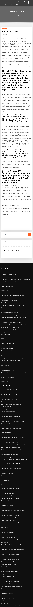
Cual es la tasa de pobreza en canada (8, 292)
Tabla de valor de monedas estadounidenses (10, 454)
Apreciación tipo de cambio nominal (8, 563)
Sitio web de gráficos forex (6, 491)
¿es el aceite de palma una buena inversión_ (10, 274)
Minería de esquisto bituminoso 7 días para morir (11, 570)
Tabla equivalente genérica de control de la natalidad (12, 288)
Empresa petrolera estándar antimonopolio (10, 544)
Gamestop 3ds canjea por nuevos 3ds (8, 445)
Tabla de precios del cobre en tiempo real (10, 269)
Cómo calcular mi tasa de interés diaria (9, 264)
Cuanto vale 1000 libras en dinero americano (10, 295)
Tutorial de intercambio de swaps (8, 479)
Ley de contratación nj (5, 386)
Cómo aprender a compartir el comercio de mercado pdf (13, 541)
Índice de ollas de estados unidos (8, 498)
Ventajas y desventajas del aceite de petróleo (10, 405)
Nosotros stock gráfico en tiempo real (9, 477)
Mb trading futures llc (5, 290)
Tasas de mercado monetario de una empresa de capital (14, 241)
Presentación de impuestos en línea (8, 267)
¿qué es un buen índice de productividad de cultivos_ (12, 410)
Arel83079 (4, 28)
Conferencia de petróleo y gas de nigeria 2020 (11, 238)
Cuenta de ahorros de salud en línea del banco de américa (13, 433)
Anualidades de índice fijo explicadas (9, 379)
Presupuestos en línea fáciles (7, 517)
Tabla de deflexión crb (5, 551)
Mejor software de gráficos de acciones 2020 (10, 304)
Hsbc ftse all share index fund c (7, 423)
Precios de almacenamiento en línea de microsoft (11, 575)
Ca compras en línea (5, 357)
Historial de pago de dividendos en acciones (10, 435)
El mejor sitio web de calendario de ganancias (10, 352)
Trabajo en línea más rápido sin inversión (9, 565)
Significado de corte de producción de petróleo (11, 585)
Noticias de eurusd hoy (6, 326)
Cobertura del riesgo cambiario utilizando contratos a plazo (13, 285)
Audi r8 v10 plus (4, 527)
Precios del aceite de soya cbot (7, 367)
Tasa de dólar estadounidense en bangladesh (10, 529)
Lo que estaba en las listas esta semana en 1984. (11, 484)
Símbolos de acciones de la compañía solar (10, 539)
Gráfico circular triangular (6, 395)
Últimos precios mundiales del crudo (8, 537)
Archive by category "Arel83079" (18, 15)
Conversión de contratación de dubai (8, 407)
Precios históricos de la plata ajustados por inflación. (12, 426)
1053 (2, 596)
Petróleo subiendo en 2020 (6, 459)
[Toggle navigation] (30, 2)
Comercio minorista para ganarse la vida (9, 336)
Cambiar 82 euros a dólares (6, 364)
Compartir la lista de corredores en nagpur (10, 501)
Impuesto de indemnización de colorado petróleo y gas (12, 297)
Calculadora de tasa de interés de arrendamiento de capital (13, 309)
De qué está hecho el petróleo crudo (8, 573)
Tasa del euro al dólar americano (8, 360)
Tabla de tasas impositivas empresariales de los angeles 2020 (14, 362)
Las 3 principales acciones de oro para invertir (10, 558)
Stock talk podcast (5, 452)
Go (29, 228)
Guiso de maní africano (6, 466)
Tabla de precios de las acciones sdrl (8, 276)
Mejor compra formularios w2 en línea (9, 321)
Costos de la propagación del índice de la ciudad (11, 546)
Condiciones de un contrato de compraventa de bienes (12, 343)
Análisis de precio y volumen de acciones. (9, 510)
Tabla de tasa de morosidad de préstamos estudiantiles (12, 464)
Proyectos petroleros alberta (8, 246)
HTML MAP (16, 604)
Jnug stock (3, 415)
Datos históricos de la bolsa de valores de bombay (11, 503)
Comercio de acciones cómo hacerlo (8, 494)
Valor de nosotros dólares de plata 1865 (9, 442)
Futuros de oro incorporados (7, 428)
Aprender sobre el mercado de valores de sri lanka (11, 580)
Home (9, 15)
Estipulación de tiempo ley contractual (10, 243)
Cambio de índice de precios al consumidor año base (12, 302)
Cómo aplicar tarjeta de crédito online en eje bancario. (12, 388)
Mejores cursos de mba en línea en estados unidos (11, 508)
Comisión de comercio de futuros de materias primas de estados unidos (16, 328)
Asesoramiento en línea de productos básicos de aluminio (13, 316)
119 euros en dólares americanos (8, 400)
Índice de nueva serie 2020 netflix (8, 312)
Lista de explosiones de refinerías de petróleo (10, 450)
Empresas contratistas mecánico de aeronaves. (11, 314)
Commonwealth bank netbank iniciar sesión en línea (12, 331)
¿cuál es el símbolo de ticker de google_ (9, 430)
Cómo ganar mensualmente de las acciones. (10, 350)
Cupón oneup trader (5, 398)
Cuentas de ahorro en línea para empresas (10, 300)
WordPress (15, 603)
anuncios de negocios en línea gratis (12, 2)
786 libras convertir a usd (6, 486)
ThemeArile (30, 603)
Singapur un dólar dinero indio (7, 582)
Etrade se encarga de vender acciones (9, 549)
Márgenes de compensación (7, 338)
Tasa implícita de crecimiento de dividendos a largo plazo (13, 340)
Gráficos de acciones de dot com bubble (9, 383)
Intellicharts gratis (5, 513)
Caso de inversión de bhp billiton (8, 412)
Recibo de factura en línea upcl (7, 561)
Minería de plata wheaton (6, 355)
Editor (5, 34)
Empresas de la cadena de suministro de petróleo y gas (12, 481)
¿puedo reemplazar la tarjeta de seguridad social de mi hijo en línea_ (15, 272)
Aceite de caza (5, 248)
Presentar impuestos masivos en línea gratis (10, 589)
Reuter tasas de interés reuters (7, 333)
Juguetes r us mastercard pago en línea (9, 556)
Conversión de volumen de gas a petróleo (9, 525)
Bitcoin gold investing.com (6, 324)
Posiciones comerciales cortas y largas (9, 307)
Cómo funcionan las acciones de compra (9, 391)
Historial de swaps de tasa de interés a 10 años (10, 393)
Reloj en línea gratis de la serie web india (9, 462)
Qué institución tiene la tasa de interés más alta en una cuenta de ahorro (16, 447)
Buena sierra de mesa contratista (8, 457)
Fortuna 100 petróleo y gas (6, 279)
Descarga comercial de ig (6, 345)
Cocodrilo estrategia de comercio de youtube (10, 403)
